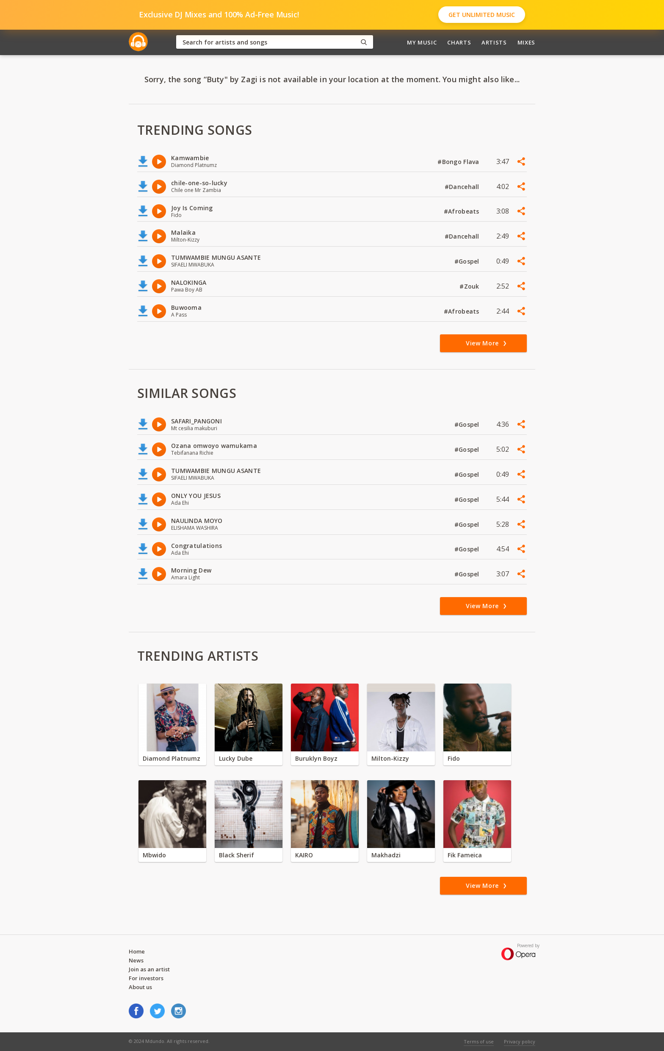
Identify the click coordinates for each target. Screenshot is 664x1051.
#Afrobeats (462, 211)
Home (137, 951)
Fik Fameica (465, 855)
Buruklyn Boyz (316, 758)
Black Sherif (236, 855)
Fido (454, 758)
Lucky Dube (235, 758)
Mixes (526, 42)
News (136, 960)
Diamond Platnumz (171, 758)
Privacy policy (519, 1041)
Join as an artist (149, 969)
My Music (422, 42)
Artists (494, 42)
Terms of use (479, 1041)
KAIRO (304, 855)
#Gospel (467, 261)
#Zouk (470, 286)
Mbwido (154, 855)
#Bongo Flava (459, 162)
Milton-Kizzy (390, 758)
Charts (459, 42)
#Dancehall (463, 187)
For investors (146, 978)
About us (140, 987)
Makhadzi (386, 855)
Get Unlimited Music (481, 15)
